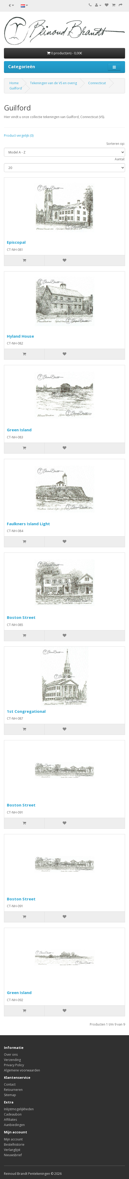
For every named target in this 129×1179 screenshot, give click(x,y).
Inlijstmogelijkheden (19, 1109)
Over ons (11, 1054)
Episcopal (16, 242)
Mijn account (13, 1139)
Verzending (12, 1060)
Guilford (15, 88)
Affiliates (10, 1119)
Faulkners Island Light (28, 523)
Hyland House (20, 336)
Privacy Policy (14, 1065)
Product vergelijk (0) (18, 135)
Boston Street (21, 617)
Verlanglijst (12, 1150)
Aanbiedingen (14, 1125)
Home (14, 83)
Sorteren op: (115, 143)
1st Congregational (26, 711)
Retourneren (13, 1089)
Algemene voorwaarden (22, 1070)
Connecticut (97, 83)
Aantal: (120, 159)
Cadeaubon (13, 1114)
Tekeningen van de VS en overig (53, 83)
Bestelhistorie (14, 1144)
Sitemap (10, 1095)
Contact (10, 1084)
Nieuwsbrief (13, 1155)
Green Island (19, 429)
